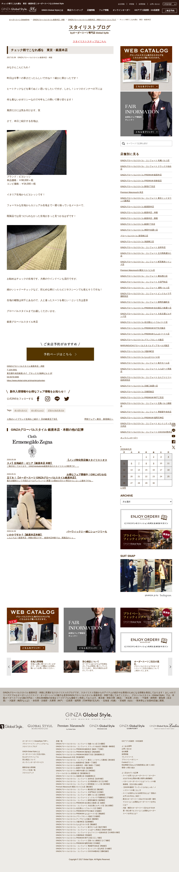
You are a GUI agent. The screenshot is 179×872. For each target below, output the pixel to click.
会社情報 (121, 4)
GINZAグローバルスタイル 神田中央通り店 (139, 230)
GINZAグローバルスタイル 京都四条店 (137, 392)
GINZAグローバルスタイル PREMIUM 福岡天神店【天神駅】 (78, 843)
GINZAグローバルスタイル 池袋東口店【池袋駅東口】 (76, 776)
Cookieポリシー (127, 762)
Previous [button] (9, 667)
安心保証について (29, 759)
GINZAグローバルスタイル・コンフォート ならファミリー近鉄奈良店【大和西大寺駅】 (88, 832)
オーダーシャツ (37, 410)
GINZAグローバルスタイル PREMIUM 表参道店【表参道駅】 (78, 752)
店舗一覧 (59, 741)
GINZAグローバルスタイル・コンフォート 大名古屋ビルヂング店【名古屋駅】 (85, 805)
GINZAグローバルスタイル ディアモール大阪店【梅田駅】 (77, 819)
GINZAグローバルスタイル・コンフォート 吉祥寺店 (143, 247)
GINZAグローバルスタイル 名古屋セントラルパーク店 (144, 322)
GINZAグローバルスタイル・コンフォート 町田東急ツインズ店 (145, 263)
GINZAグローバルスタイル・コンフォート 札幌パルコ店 (144, 160)
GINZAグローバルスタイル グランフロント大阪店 (142, 340)
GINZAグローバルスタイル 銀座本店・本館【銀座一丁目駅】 (78, 765)
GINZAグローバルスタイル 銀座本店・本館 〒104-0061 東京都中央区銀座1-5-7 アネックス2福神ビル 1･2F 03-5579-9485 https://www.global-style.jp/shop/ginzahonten (29, 373)
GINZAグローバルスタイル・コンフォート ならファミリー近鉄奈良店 (145, 378)
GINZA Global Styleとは (52, 10)
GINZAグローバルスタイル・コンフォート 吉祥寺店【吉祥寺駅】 (80, 779)
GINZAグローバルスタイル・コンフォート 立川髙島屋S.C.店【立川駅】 (82, 781)
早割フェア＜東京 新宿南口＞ (99, 419)
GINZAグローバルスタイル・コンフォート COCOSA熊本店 (146, 432)
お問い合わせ (155, 4)
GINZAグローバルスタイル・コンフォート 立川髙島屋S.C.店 (145, 254)
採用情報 (142, 4)
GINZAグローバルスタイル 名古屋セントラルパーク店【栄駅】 (79, 808)
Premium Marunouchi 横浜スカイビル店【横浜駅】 (74, 787)
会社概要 (125, 751)
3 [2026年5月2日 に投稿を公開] (161, 457)
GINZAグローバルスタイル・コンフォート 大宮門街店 (144, 282)
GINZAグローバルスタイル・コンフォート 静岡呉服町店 (144, 302)
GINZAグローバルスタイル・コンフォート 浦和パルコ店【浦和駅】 (81, 795)
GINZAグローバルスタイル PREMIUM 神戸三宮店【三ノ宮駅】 (79, 838)
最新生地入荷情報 (29, 767)
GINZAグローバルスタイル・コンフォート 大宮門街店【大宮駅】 (80, 792)
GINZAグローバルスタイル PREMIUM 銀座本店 (141, 175)
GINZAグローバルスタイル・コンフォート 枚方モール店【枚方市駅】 (81, 827)
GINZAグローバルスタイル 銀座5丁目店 (137, 224)
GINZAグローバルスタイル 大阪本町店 (137, 351)
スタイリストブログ (29, 746)
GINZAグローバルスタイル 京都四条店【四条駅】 (74, 835)
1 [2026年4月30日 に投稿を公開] (146, 457)
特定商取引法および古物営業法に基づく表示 (138, 765)
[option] (38, 667)
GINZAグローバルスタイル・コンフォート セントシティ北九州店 (145, 424)
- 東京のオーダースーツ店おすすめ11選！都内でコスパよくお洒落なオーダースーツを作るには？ (139, 802)
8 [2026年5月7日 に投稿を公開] (146, 463)
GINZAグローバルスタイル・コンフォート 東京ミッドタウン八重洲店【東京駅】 (86, 760)
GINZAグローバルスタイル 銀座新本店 (137, 206)
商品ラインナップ (75, 10)
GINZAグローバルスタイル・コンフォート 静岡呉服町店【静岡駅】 (81, 800)
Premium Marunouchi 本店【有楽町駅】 (70, 757)
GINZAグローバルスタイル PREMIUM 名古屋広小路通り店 (145, 308)
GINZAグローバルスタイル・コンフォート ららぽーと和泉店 (145, 370)
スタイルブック (28, 773)
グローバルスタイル (56, 410)
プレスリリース (127, 757)
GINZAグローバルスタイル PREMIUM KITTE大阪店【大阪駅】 (79, 811)
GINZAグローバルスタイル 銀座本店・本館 (139, 212)
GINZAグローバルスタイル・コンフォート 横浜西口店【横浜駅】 (80, 789)
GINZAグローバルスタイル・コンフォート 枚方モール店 (144, 363)
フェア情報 (104, 10)
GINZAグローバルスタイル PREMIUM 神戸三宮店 (142, 397)
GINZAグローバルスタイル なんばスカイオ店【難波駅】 (77, 824)
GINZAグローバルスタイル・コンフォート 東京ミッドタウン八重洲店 (145, 199)
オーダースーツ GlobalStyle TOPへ (35, 741)
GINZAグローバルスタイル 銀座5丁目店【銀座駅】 (75, 768)
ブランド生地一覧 (29, 770)
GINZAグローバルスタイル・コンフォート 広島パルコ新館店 (145, 404)
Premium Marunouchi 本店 (131, 192)
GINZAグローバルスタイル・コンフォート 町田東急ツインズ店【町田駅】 (83, 784)
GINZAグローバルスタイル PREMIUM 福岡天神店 (142, 418)
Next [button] (170, 667)
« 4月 (123, 488)
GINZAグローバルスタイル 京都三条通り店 (139, 386)
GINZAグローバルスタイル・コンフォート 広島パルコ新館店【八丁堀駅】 (83, 840)
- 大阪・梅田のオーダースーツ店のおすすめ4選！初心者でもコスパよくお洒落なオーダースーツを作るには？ (139, 810)
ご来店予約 (169, 11)
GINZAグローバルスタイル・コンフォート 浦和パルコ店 (144, 288)
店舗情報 (91, 10)
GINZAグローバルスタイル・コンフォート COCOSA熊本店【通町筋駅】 (82, 851)
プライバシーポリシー (130, 759)
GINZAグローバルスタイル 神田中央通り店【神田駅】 (76, 770)
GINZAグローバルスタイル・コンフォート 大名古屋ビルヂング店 (145, 315)
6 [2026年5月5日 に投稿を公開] (131, 463)
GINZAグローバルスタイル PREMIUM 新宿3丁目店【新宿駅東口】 (80, 754)
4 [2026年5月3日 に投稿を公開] (168, 457)
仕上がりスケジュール (30, 757)
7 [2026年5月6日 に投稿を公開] (138, 463)
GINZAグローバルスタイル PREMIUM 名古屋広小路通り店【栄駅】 (81, 803)
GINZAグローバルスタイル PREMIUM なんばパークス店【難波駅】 (81, 814)
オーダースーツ (20, 410)
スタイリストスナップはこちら (89, 41)
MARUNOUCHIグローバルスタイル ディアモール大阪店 (144, 345)
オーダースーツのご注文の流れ (33, 754)
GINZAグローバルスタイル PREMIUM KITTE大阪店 (142, 328)
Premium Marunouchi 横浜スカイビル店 (137, 270)
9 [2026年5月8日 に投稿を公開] (153, 463)
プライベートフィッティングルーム (35, 744)
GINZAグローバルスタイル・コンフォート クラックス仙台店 (145, 167)
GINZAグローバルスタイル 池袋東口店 (137, 241)
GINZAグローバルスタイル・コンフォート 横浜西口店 (144, 276)
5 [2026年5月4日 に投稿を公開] (124, 463)
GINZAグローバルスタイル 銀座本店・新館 (139, 218)
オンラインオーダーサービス (33, 762)
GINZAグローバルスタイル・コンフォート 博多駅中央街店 (145, 412)
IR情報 (131, 4)
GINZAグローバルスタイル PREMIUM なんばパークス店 (144, 334)
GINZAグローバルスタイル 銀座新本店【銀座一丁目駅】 (77, 762)
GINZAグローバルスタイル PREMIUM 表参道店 (141, 181)
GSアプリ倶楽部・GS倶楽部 (146, 10)
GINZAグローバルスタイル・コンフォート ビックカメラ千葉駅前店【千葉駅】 (85, 797)
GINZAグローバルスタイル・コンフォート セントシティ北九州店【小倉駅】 (84, 848)
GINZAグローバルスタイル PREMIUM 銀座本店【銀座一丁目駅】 (80, 749)
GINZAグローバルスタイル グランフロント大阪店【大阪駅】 (78, 816)
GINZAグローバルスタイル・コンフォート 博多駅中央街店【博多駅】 (81, 846)
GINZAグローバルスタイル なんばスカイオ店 (140, 357)
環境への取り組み (128, 768)
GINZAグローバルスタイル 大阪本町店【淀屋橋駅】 (75, 822)
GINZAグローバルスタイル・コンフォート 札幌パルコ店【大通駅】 (81, 744)
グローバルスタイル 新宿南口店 (134, 236)
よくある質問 (127, 746)
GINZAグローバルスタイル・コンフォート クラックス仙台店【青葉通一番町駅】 (86, 746)
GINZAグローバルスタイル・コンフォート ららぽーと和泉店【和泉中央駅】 (84, 830)
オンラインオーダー (121, 10)
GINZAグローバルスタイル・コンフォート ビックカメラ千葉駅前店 (145, 294)
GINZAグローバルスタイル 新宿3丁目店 (137, 186)
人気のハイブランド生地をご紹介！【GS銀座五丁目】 (32, 419)
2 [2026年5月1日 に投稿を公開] (153, 457)
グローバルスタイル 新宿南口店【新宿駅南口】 (73, 773)
